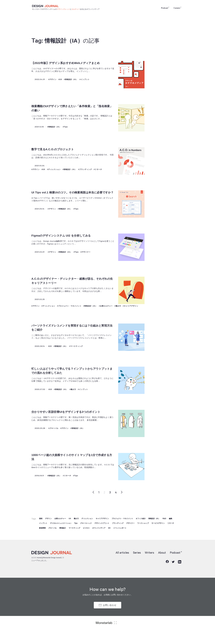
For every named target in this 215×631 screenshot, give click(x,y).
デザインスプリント (101, 523)
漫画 (40, 519)
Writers (149, 552)
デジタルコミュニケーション (60, 523)
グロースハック (86, 523)
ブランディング (85, 169)
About (162, 552)
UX (61, 79)
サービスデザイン (158, 523)
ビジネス (86, 528)
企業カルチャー (106, 306)
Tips (66, 127)
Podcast (164, 7)
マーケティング (76, 346)
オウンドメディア (98, 528)
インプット (85, 79)
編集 (170, 519)
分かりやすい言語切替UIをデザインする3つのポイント (65, 411)
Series (137, 552)
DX (109, 528)
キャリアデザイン (131, 306)
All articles (122, 552)
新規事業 (42, 528)
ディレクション (54, 169)
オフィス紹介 (141, 519)
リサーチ (98, 169)
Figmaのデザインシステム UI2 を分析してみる (61, 235)
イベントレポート (119, 528)
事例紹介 (62, 528)
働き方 (118, 306)
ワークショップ (143, 523)
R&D (164, 519)
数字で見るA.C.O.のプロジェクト (52, 149)
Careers (177, 7)
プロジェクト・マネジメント (69, 306)
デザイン (52, 79)
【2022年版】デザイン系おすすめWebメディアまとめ (65, 63)
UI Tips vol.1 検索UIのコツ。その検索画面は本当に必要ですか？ (72, 192)
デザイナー (86, 252)
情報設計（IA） (71, 79)
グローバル (53, 428)
